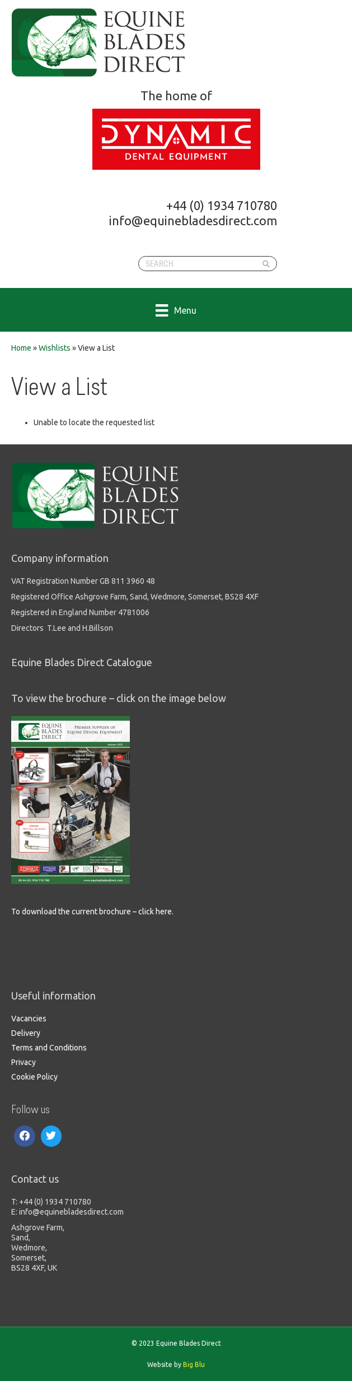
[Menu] (175, 310)
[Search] (207, 263)
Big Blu (194, 1364)
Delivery (25, 1033)
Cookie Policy (34, 1076)
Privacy (23, 1062)
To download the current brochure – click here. (92, 911)
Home (21, 347)
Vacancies (28, 1018)
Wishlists (55, 347)
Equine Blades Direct (99, 42)
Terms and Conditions (49, 1047)
